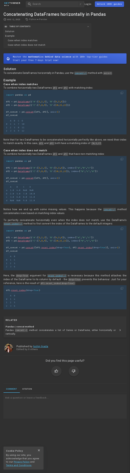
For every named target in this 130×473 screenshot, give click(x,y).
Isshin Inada (40, 346)
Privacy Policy (22, 461)
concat (30, 112)
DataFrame (24, 101)
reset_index (48, 247)
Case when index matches (23, 40)
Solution (9, 31)
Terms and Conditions (18, 465)
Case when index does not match (26, 45)
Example (10, 36)
